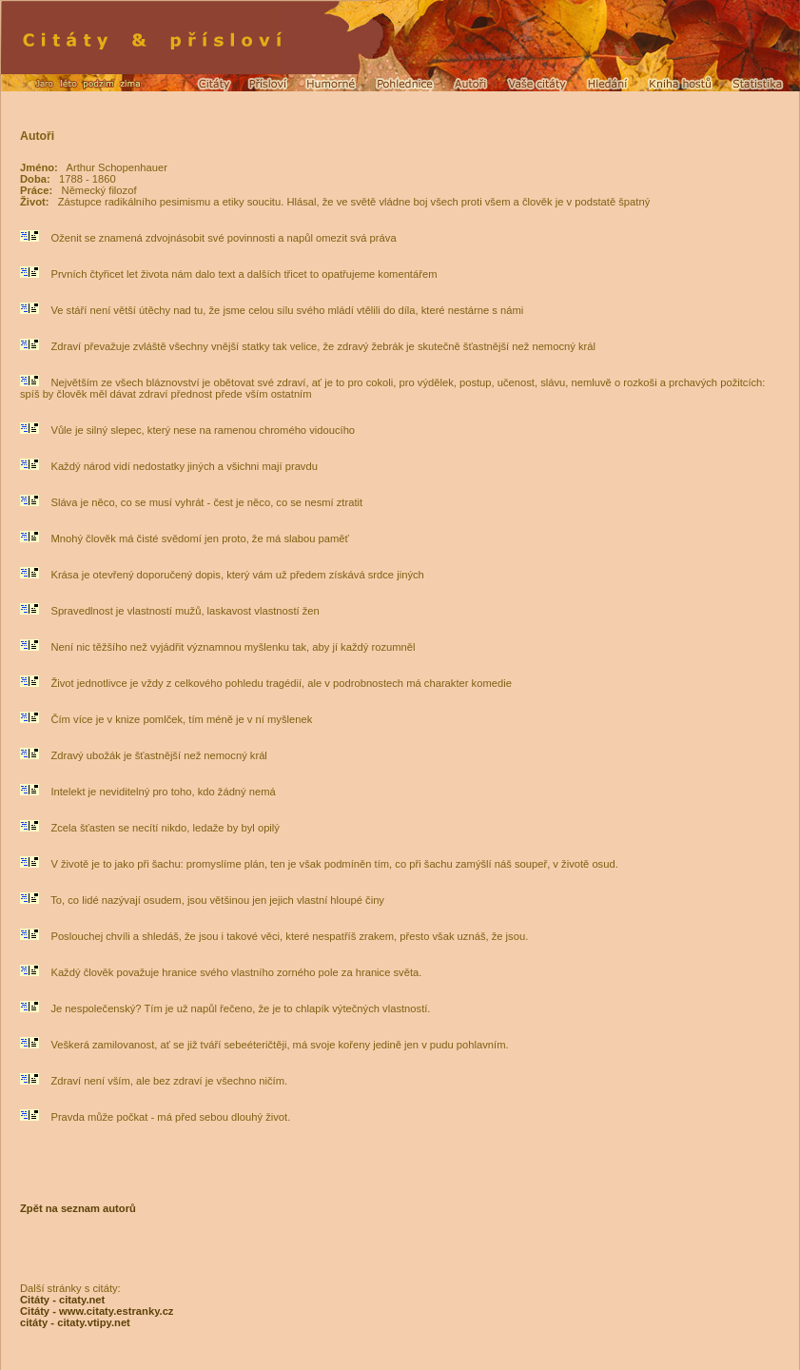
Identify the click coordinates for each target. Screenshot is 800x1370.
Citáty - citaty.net (62, 1299)
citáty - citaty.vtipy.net (75, 1322)
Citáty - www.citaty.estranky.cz (96, 1311)
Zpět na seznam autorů (78, 1208)
